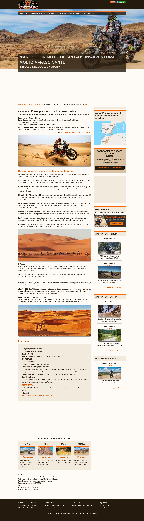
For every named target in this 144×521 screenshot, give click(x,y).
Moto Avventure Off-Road (56, 13)
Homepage (22, 104)
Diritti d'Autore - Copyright (29, 489)
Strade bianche (109, 265)
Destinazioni (91, 13)
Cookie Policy (104, 508)
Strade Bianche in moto (77, 13)
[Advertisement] (72, 87)
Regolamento (103, 503)
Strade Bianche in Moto (26, 508)
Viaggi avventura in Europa (54, 505)
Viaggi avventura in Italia (53, 508)
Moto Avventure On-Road (35, 13)
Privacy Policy (104, 505)
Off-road (109, 241)
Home (22, 13)
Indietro (86, 104)
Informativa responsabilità (29, 487)
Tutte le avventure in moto (36, 104)
